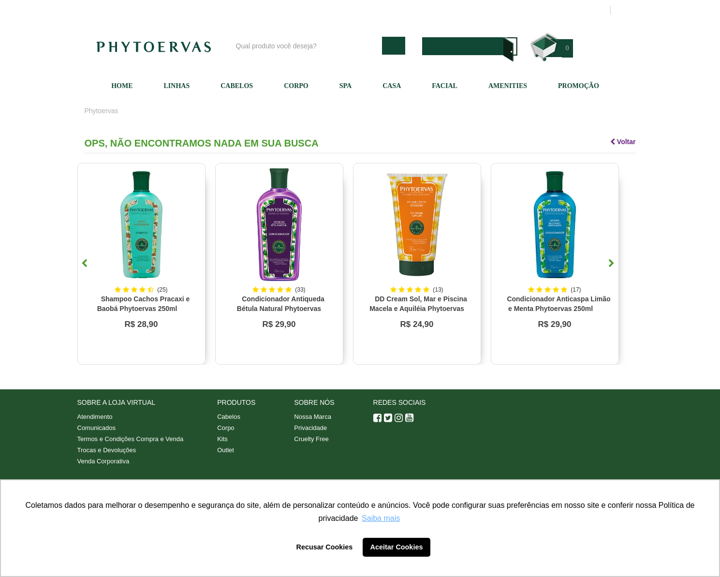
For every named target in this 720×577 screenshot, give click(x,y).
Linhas (177, 85)
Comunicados (96, 428)
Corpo (296, 85)
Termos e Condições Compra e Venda (130, 439)
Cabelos (236, 85)
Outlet (225, 450)
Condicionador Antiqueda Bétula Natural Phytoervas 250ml (280, 308)
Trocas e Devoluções (106, 450)
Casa (391, 85)
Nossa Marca (312, 417)
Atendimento (459, 10)
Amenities (507, 85)
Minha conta (511, 10)
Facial (444, 85)
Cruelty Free (311, 439)
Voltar (623, 141)
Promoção (578, 85)
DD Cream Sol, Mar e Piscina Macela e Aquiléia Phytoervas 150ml (418, 308)
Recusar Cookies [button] (324, 547)
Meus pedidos (565, 10)
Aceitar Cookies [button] (396, 547)
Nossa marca (405, 10)
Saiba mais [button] (381, 518)
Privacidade (310, 428)
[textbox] (306, 46)
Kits (222, 439)
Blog (363, 10)
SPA (345, 85)
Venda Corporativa (103, 461)
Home (121, 85)
